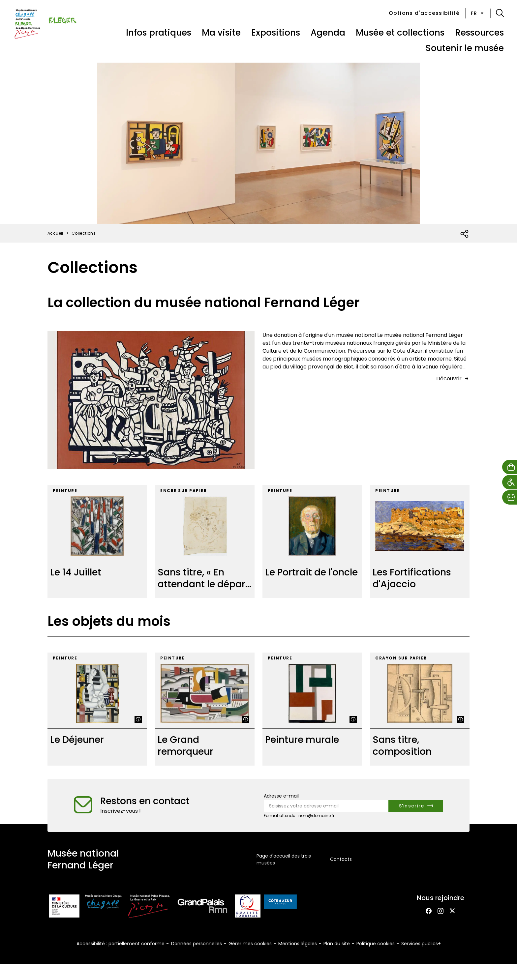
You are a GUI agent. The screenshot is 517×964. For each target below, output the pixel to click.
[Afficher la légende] (138, 719)
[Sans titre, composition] (420, 709)
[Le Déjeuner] (97, 709)
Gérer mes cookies (250, 943)
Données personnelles (196, 943)
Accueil (55, 233)
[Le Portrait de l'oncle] (312, 541)
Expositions (275, 33)
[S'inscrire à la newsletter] (415, 806)
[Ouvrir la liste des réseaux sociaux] (464, 234)
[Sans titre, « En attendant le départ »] (205, 541)
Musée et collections (400, 33)
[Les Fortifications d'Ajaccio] (420, 541)
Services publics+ (421, 943)
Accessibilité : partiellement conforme (120, 943)
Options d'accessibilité (424, 13)
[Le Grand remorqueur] (205, 709)
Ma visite (221, 33)
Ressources (479, 33)
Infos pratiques (158, 33)
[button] (500, 13)
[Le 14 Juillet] (97, 541)
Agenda (328, 33)
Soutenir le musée (464, 48)
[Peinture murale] (312, 709)
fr (478, 13)
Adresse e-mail (281, 796)
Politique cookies (375, 943)
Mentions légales (297, 943)
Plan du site (336, 943)
